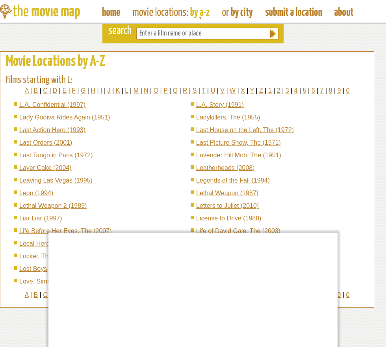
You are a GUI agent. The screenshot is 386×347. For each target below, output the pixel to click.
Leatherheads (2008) (225, 167)
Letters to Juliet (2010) (227, 205)
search (120, 31)
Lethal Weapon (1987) (227, 193)
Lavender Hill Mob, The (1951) (238, 155)
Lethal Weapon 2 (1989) (53, 205)
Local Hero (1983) (44, 243)
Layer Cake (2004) (45, 167)
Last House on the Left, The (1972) (245, 130)
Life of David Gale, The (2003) (238, 231)
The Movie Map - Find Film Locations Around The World (111, 12)
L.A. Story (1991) (220, 104)
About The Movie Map (343, 12)
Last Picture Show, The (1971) (238, 142)
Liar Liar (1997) (40, 218)
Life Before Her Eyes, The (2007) (65, 231)
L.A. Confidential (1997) (52, 104)
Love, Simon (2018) (46, 281)
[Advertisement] (158, 289)
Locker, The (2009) (45, 256)
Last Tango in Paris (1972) (56, 155)
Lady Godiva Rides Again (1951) (64, 117)
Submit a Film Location (293, 12)
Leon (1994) (36, 193)
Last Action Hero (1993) (52, 130)
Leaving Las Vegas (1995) (56, 180)
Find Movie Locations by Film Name (171, 12)
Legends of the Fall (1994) (233, 180)
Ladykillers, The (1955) (228, 117)
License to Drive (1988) (228, 218)
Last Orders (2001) (45, 142)
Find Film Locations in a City (237, 12)
